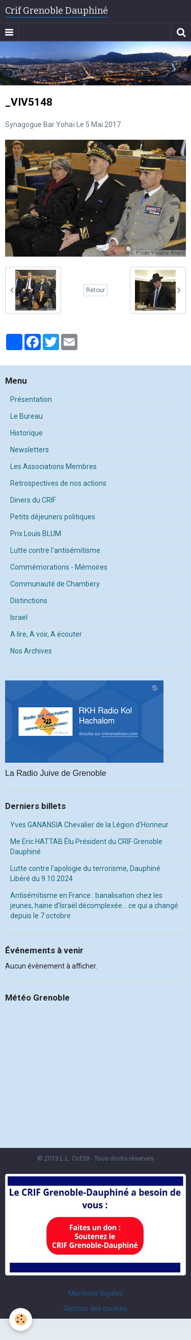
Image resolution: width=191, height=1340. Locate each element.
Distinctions (28, 601)
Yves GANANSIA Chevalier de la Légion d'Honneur (89, 825)
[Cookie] (20, 1319)
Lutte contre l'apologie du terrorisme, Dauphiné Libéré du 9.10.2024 (85, 873)
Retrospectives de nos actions (58, 483)
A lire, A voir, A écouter (46, 634)
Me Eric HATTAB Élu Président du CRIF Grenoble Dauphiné (86, 846)
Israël (19, 617)
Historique (26, 433)
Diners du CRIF (33, 500)
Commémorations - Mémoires (58, 567)
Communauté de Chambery (55, 584)
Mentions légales (95, 1293)
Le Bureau (26, 416)
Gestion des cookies (95, 1308)
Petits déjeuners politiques (52, 517)
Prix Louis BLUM (35, 533)
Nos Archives (31, 651)
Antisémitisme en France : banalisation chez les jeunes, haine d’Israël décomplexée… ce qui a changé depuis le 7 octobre (94, 905)
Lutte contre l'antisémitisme (55, 550)
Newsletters (29, 450)
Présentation (31, 399)
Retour (95, 290)
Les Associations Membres (53, 466)
